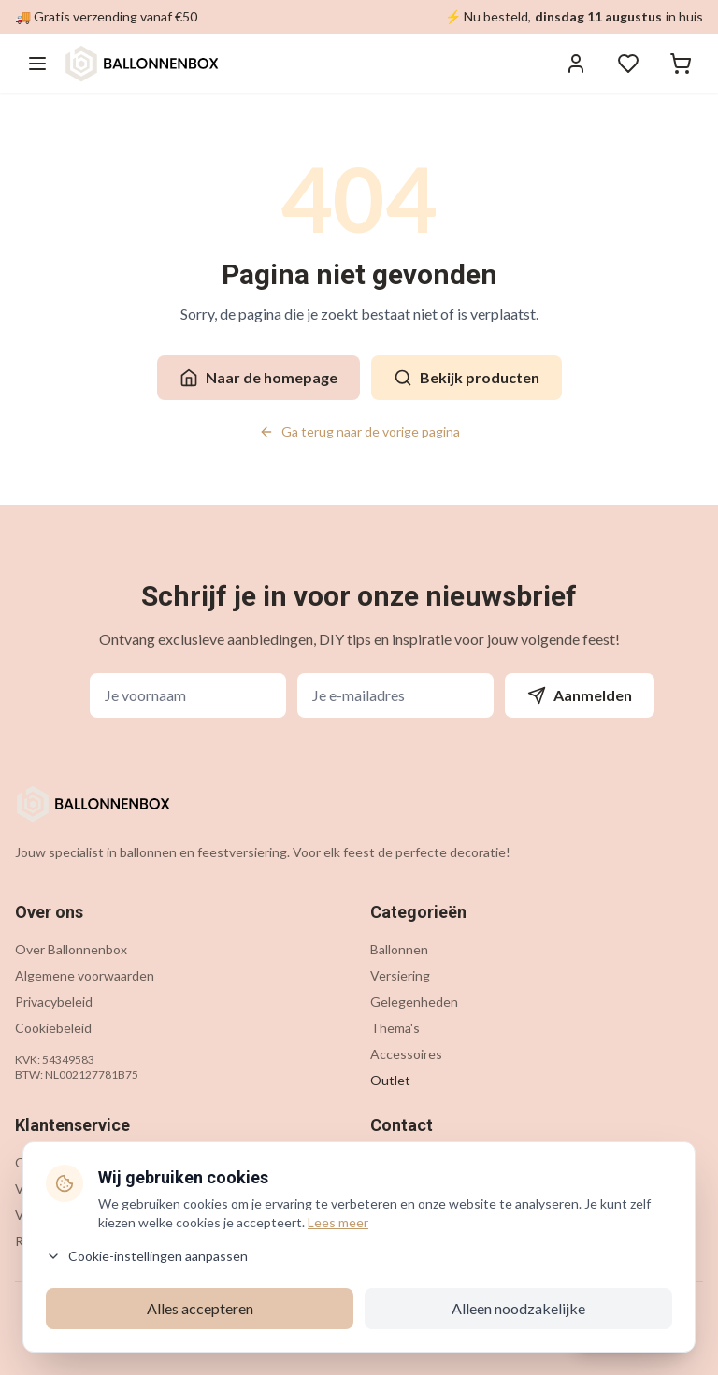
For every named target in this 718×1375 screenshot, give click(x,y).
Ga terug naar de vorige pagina (359, 431)
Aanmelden (579, 695)
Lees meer (338, 1222)
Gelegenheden (414, 1002)
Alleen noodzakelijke (518, 1308)
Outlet (390, 1080)
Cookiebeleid (53, 1028)
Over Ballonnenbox (71, 949)
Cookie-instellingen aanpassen (147, 1256)
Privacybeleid (54, 1002)
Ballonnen (399, 949)
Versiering (400, 975)
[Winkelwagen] (680, 63)
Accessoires (406, 1054)
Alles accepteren (200, 1308)
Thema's (395, 1028)
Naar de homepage (258, 377)
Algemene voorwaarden (84, 975)
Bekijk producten (466, 377)
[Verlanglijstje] (628, 63)
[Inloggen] (575, 63)
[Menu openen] (37, 63)
